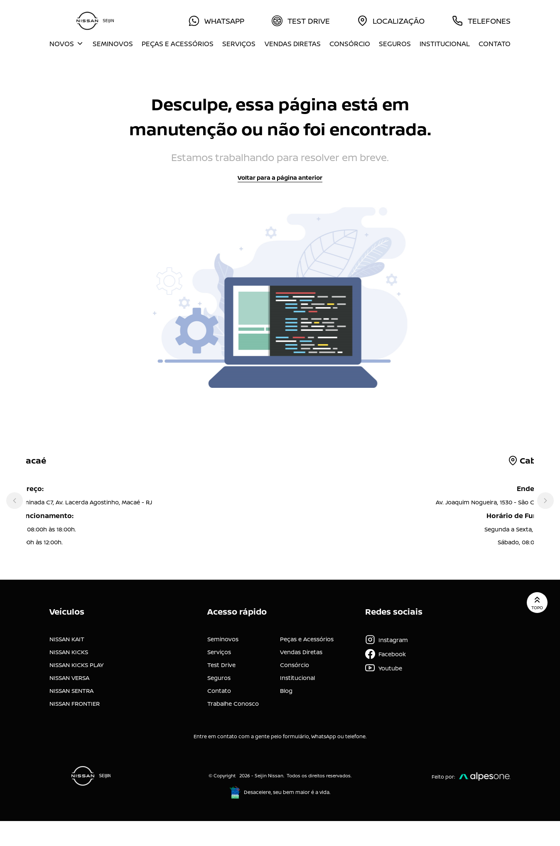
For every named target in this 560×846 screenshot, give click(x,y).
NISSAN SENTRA (71, 691)
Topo (537, 602)
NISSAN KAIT (66, 639)
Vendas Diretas (293, 43)
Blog (286, 691)
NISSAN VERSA (69, 678)
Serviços (238, 43)
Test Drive (221, 665)
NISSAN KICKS (68, 652)
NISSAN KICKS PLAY (76, 665)
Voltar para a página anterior (280, 177)
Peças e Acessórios (178, 43)
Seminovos (113, 43)
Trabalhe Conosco (233, 703)
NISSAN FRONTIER (74, 703)
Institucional (445, 43)
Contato (495, 43)
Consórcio (349, 43)
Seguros (395, 43)
